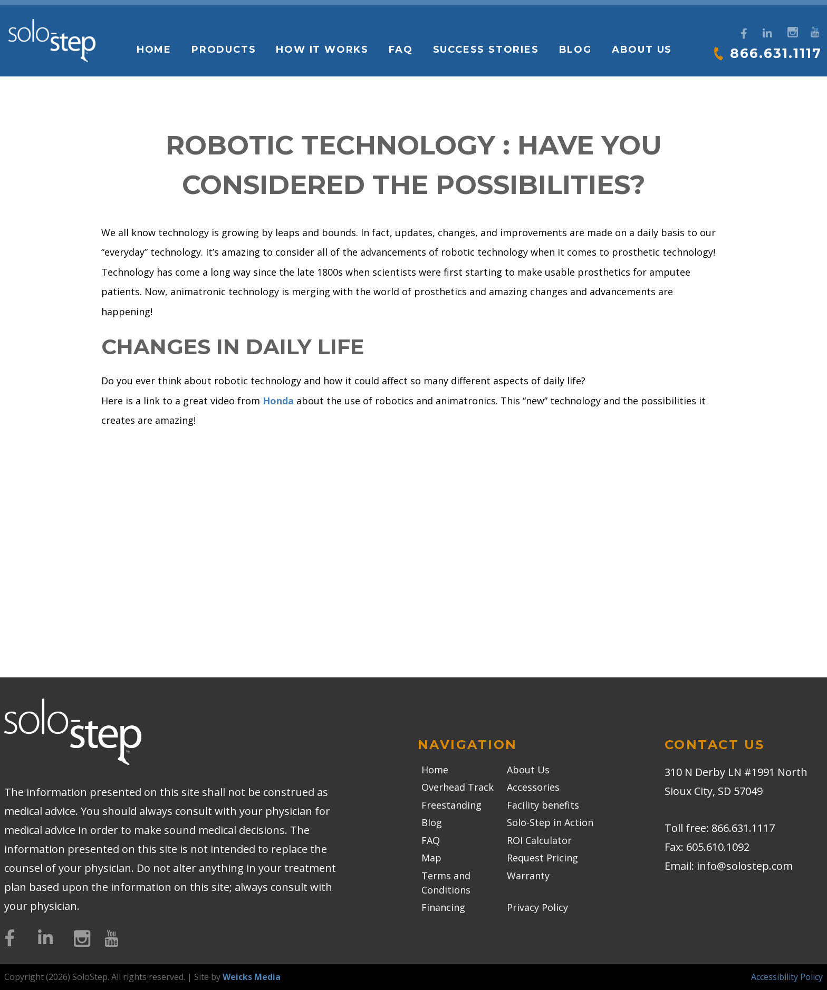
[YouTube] (815, 31)
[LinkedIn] (767, 33)
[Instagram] (791, 31)
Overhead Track (457, 787)
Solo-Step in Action (550, 822)
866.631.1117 (775, 53)
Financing (443, 907)
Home (153, 49)
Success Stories (485, 49)
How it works (321, 49)
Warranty (528, 875)
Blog (574, 49)
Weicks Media (252, 977)
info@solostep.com (745, 866)
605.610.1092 (717, 847)
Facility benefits (543, 805)
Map (431, 857)
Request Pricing (542, 857)
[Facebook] (744, 33)
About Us (641, 49)
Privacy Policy (537, 907)
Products (223, 49)
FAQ (400, 49)
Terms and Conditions (445, 882)
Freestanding (451, 805)
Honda (278, 400)
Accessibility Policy (787, 977)
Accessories (533, 787)
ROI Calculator (539, 840)
